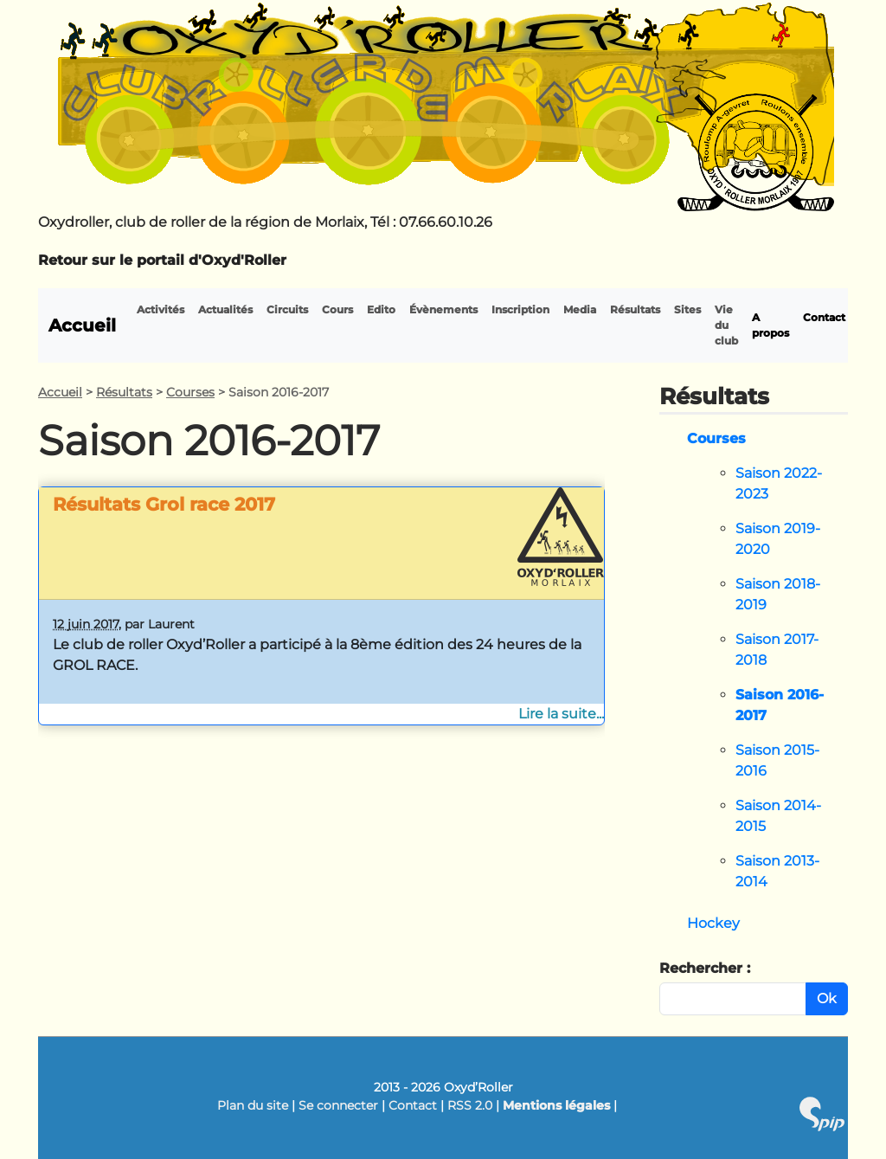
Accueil (82, 325)
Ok (827, 998)
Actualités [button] (225, 309)
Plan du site (252, 1105)
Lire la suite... (561, 713)
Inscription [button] (520, 309)
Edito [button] (381, 309)
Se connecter (338, 1105)
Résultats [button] (635, 309)
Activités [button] (160, 309)
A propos (770, 325)
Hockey (713, 923)
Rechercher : (704, 968)
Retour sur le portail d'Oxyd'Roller (162, 260)
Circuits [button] (287, 309)
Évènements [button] (443, 309)
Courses (190, 392)
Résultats (124, 392)
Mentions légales (556, 1105)
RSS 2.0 (469, 1105)
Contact (824, 317)
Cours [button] (337, 309)
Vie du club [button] (726, 325)
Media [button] (579, 309)
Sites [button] (687, 309)
